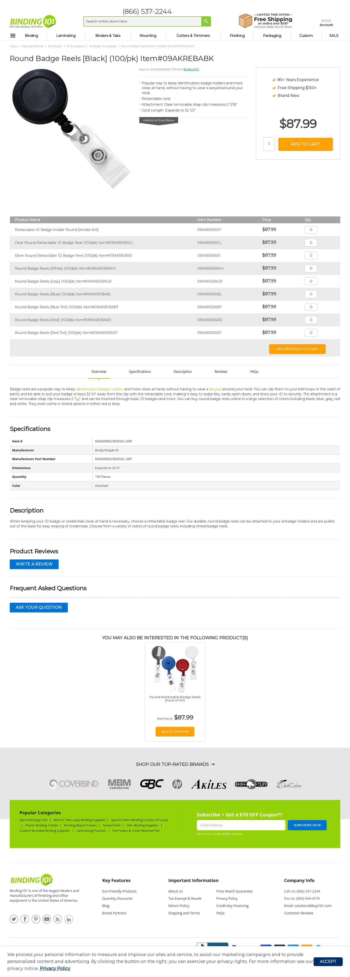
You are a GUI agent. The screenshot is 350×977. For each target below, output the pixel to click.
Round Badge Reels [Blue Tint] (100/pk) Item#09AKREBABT (66, 307)
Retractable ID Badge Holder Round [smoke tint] (57, 230)
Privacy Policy (55, 968)
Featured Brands (33, 46)
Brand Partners (114, 913)
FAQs (254, 371)
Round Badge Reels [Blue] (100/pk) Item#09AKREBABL (63, 294)
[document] (160, 961)
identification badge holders (99, 389)
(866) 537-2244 (144, 11)
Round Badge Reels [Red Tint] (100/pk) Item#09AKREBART (66, 333)
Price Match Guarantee (234, 891)
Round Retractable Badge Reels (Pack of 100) (175, 698)
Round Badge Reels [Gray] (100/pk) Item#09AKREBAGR (63, 281)
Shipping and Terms (184, 913)
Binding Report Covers (80, 825)
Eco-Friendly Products (119, 891)
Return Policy (178, 905)
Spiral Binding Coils (33, 820)
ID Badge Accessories (103, 46)
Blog (105, 905)
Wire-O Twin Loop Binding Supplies (79, 820)
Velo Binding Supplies (143, 825)
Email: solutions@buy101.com (308, 905)
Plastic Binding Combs (42, 825)
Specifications (140, 371)
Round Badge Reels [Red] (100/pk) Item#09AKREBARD (63, 320)
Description (183, 371)
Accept (328, 961)
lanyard (215, 389)
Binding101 (55, 46)
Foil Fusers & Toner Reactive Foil (136, 830)
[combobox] (144, 21)
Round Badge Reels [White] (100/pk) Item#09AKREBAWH (65, 268)
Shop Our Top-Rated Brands (172, 764)
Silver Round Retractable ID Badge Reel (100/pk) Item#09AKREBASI (74, 255)
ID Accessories (76, 46)
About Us (175, 891)
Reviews (221, 371)
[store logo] (33, 21)
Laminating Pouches (91, 830)
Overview (99, 371)
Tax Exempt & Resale (184, 898)
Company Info (299, 880)
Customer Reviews (298, 913)
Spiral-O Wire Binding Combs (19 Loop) (139, 820)
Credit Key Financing (232, 905)
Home (14, 46)
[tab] (125, 882)
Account (316, 24)
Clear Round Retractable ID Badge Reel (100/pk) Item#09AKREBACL (74, 242)
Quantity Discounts (117, 898)
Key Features (116, 880)
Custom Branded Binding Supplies (44, 830)
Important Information (193, 880)
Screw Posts (112, 825)
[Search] (203, 21)
